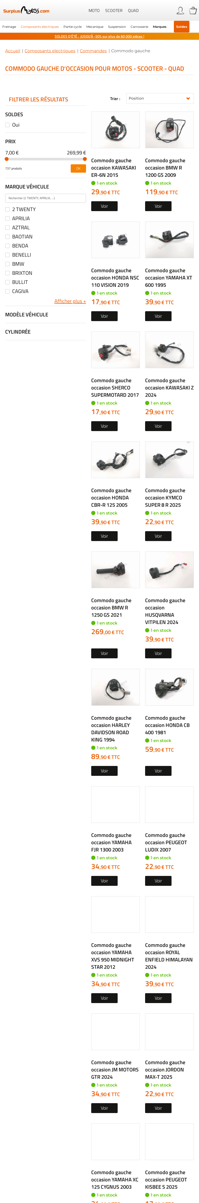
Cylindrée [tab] (18, 332)
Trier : (115, 98)
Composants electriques (50, 50)
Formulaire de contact (159, 1067)
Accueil (12, 50)
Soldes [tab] (14, 114)
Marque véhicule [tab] (27, 187)
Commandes (93, 50)
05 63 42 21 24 (42, 1067)
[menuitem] (9, 26)
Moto (94, 10)
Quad (133, 10)
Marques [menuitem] (159, 27)
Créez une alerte (142, 824)
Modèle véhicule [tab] (26, 314)
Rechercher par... (26, 930)
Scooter (114, 10)
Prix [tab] (10, 141)
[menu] (99, 26)
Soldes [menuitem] (181, 27)
